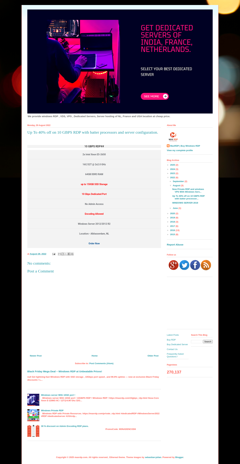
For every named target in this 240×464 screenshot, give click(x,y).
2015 (173, 234)
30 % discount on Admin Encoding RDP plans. (64, 426)
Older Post (153, 355)
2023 (173, 173)
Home (95, 355)
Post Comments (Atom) (101, 363)
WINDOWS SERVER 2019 (185, 203)
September (179, 181)
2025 (173, 165)
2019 (173, 217)
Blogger (179, 457)
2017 (173, 226)
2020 (173, 213)
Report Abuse (175, 244)
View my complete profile (180, 150)
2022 (173, 177)
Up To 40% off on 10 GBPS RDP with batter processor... (188, 197)
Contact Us (172, 349)
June (175, 208)
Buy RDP (171, 340)
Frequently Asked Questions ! (175, 355)
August (177, 185)
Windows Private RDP (52, 410)
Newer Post (36, 355)
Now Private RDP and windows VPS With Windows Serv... (188, 190)
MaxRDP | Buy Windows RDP (185, 146)
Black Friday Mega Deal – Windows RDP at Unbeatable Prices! (64, 371)
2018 (173, 222)
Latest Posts (173, 335)
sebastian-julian (153, 457)
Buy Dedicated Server (177, 344)
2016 (173, 230)
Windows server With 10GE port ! (58, 395)
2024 (173, 169)
